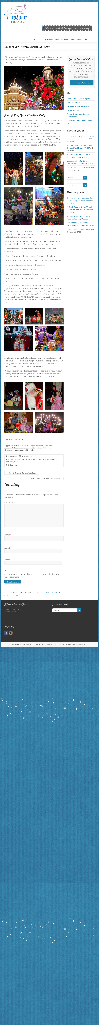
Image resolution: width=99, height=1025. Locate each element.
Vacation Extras (54, 459)
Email (7, 548)
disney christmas (37, 445)
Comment (9, 502)
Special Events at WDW (40, 459)
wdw (32, 450)
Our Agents (48, 39)
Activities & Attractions (16, 459)
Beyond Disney (77, 39)
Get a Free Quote (73, 102)
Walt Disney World (12, 462)
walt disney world (21, 450)
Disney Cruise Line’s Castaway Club (80, 167)
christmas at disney (21, 445)
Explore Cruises (73, 110)
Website (7, 559)
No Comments (13, 465)
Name (7, 534)
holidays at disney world (21, 448)
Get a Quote (90, 39)
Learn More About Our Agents (78, 98)
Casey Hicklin (17, 439)
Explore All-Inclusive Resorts (78, 106)
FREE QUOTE (82, 82)
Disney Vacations (61, 39)
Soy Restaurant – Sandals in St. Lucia (21, 473)
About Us (37, 39)
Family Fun (28, 459)
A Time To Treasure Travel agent (31, 231)
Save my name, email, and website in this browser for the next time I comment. (32, 575)
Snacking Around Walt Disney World (46, 478)
